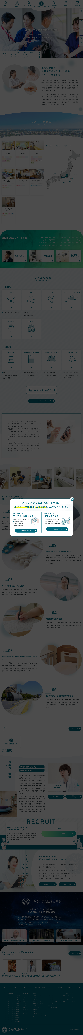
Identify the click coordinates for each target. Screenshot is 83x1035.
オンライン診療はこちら (26, 530)
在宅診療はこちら (57, 529)
